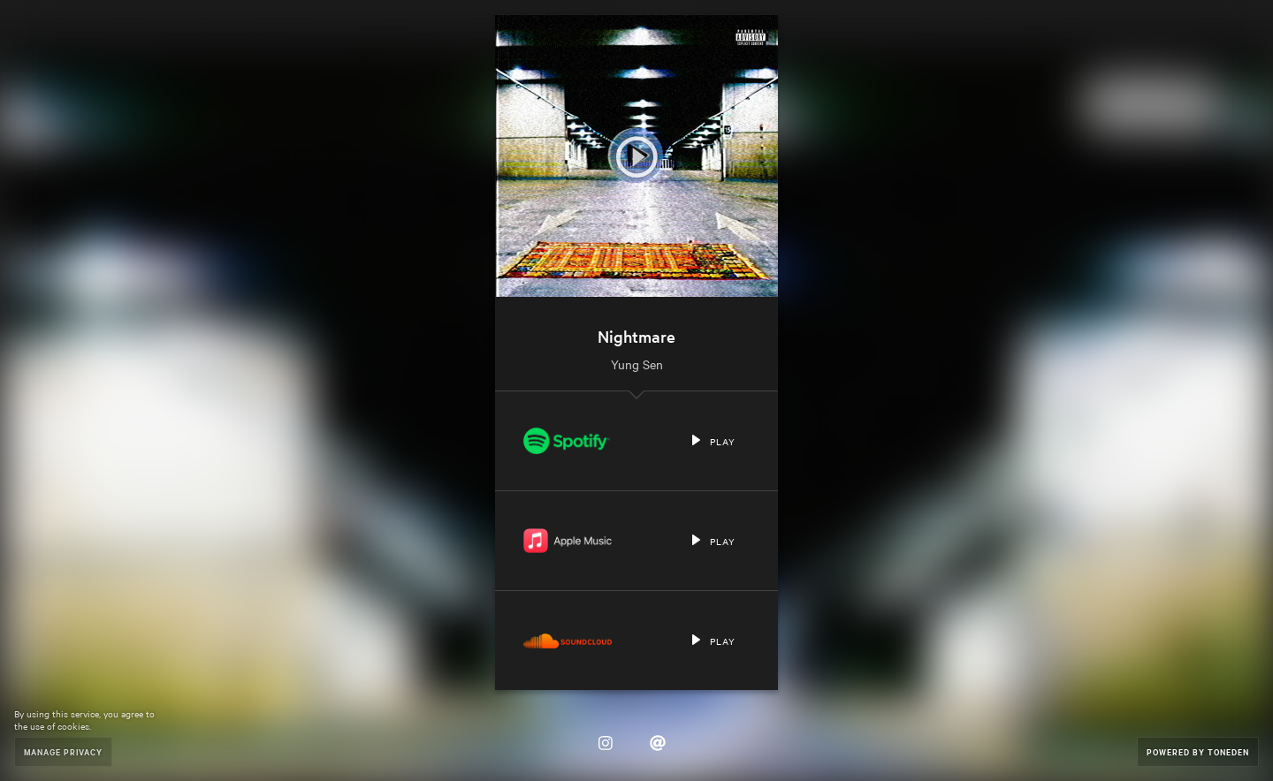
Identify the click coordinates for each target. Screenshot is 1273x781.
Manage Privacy (63, 751)
